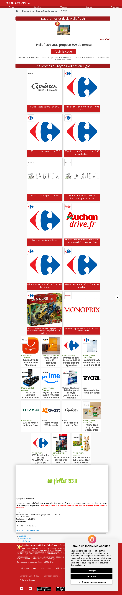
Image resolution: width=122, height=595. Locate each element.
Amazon (12, 7)
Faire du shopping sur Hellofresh (28, 530)
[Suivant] (117, 297)
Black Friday (46, 568)
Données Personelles (52, 576)
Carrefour (37, 7)
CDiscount (63, 7)
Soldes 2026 (60, 568)
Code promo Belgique (28, 568)
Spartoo (89, 7)
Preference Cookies (27, 580)
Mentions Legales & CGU (29, 576)
